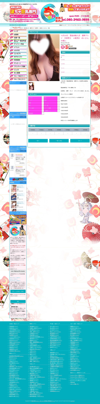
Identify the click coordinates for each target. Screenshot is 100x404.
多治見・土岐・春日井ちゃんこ (37, 377)
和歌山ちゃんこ (54, 356)
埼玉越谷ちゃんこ (34, 326)
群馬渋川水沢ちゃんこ (14, 387)
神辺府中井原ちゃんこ (75, 368)
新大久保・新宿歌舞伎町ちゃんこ (17, 378)
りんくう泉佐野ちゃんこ (56, 375)
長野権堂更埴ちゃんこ (55, 338)
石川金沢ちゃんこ (54, 330)
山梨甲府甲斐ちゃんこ (55, 337)
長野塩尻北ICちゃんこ (55, 342)
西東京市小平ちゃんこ (35, 349)
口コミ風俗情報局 (21, 113)
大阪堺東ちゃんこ (54, 373)
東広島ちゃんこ (74, 358)
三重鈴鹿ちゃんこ (34, 391)
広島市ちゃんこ (74, 347)
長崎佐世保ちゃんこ (75, 330)
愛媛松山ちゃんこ (74, 326)
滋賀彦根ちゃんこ (54, 352)
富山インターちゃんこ (55, 331)
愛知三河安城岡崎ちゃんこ (36, 368)
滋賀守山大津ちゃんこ (55, 384)
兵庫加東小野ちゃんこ (55, 385)
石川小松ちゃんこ (54, 326)
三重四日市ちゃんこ (35, 375)
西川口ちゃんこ (13, 357)
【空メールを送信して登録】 (18, 291)
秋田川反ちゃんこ (13, 333)
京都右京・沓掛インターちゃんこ (58, 378)
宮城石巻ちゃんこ (13, 328)
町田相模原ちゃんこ (14, 375)
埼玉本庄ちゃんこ (13, 380)
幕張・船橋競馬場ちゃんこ (36, 342)
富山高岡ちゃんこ (54, 328)
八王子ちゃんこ (33, 356)
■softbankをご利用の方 (15, 280)
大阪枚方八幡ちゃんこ (55, 380)
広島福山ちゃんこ (74, 337)
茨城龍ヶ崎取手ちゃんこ (36, 328)
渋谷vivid (72, 382)
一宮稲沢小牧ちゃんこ (35, 371)
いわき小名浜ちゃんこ (14, 337)
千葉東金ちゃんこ (13, 385)
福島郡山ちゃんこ (13, 347)
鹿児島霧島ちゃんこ (75, 333)
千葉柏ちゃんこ (33, 344)
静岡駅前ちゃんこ (34, 378)
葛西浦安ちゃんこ (34, 338)
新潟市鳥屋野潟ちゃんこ (56, 340)
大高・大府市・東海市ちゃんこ (37, 384)
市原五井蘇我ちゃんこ (35, 345)
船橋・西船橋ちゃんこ (35, 358)
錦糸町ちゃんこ (13, 384)
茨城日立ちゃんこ (34, 359)
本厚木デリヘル (13, 113)
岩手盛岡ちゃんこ (13, 345)
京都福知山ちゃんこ (55, 391)
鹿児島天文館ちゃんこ (75, 328)
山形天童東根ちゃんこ (14, 330)
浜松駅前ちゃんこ (34, 382)
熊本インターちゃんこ (75, 331)
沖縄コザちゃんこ (74, 366)
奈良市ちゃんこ (54, 368)
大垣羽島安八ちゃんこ (35, 370)
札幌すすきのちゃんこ (14, 342)
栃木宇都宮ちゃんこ (14, 370)
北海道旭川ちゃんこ (14, 338)
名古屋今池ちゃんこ (35, 366)
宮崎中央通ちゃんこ (75, 361)
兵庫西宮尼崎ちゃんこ (55, 389)
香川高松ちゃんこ (74, 335)
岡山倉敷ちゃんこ (74, 356)
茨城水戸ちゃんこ (13, 361)
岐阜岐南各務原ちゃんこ (36, 385)
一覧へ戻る (59, 141)
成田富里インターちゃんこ (15, 366)
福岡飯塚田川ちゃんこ (75, 349)
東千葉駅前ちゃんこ (14, 363)
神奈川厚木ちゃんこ (14, 377)
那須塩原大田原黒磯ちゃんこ (37, 337)
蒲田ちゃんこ (33, 354)
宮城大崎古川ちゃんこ (14, 331)
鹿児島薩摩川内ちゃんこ (76, 338)
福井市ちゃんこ (54, 347)
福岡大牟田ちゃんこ (75, 365)
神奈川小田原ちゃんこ (14, 391)
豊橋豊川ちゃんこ (34, 380)
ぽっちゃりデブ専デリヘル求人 (78, 380)
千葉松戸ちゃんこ (13, 392)
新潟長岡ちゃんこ (54, 333)
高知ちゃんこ (73, 354)
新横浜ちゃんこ (33, 340)
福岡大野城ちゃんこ (75, 352)
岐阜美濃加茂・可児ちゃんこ (37, 396)
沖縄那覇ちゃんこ (74, 344)
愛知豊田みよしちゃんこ (36, 387)
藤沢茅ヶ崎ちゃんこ (14, 396)
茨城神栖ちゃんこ (34, 335)
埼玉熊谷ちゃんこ (13, 371)
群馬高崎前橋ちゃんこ (14, 368)
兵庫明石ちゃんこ (54, 371)
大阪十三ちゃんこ (54, 377)
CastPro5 (72, 400)
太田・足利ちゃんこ (35, 331)
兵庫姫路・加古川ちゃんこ (56, 364)
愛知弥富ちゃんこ (34, 373)
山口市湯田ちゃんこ (75, 370)
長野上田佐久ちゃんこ (55, 344)
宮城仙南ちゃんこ (13, 326)
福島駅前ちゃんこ (13, 349)
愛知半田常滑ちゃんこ (35, 394)
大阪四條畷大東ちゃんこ (56, 387)
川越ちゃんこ (12, 364)
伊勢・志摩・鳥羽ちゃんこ (36, 392)
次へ (80, 141)
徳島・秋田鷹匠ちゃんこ (76, 340)
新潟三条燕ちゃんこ (55, 345)
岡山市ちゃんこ (74, 363)
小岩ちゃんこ (33, 351)
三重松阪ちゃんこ (34, 389)
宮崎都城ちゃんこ (74, 342)
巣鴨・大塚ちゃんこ (35, 361)
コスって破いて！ (74, 384)
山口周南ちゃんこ (74, 345)
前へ (38, 141)
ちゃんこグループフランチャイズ (78, 378)
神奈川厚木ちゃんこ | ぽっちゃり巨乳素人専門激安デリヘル (43, 400)
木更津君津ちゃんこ (14, 382)
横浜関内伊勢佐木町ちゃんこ (16, 356)
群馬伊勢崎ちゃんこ (14, 394)
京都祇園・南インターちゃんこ (57, 354)
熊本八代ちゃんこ (74, 359)
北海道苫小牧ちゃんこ (14, 351)
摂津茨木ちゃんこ (54, 382)
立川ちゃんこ (12, 359)
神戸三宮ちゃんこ (54, 370)
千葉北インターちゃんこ (36, 347)
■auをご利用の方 (14, 279)
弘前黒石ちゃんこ (13, 335)
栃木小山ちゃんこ (13, 373)
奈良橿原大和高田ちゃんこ (56, 357)
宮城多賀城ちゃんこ (14, 344)
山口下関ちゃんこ (74, 351)
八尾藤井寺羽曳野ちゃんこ (56, 366)
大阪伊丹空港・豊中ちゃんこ (57, 359)
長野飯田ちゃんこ (54, 335)
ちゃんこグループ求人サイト (77, 377)
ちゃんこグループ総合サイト (77, 375)
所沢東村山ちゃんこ (35, 330)
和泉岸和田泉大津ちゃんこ (56, 361)
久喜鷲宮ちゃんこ (34, 333)
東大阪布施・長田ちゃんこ (56, 363)
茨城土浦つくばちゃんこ (15, 389)
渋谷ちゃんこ (33, 352)
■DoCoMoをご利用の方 (15, 277)
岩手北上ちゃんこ (13, 340)
